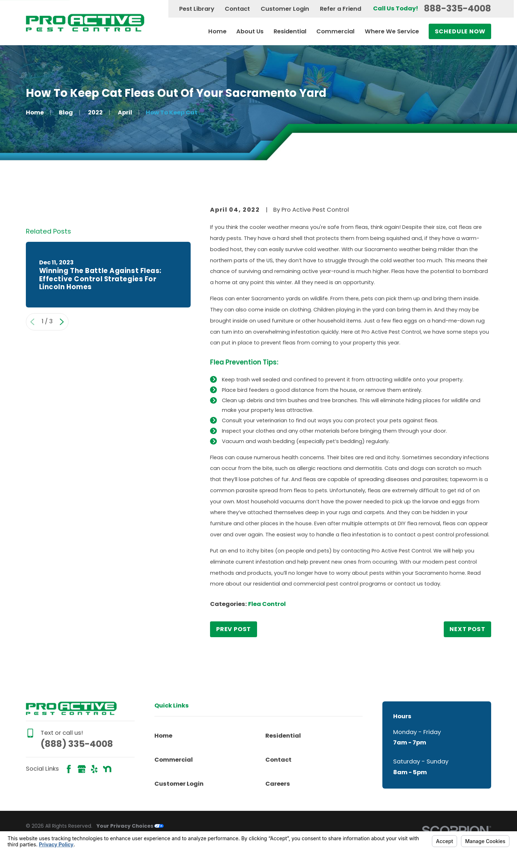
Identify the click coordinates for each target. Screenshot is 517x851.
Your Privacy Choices (130, 826)
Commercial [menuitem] (335, 31)
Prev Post (233, 629)
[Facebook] (69, 769)
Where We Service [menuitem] (392, 31)
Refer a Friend (340, 9)
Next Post (467, 629)
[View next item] (62, 426)
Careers (277, 784)
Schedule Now (460, 31)
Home (163, 736)
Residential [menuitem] (290, 31)
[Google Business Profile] (82, 769)
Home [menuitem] (217, 31)
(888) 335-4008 (77, 744)
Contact (237, 9)
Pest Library (196, 9)
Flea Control (267, 604)
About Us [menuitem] (250, 31)
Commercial (173, 760)
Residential (283, 736)
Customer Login (285, 9)
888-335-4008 (457, 8)
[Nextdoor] (107, 769)
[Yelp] (94, 769)
